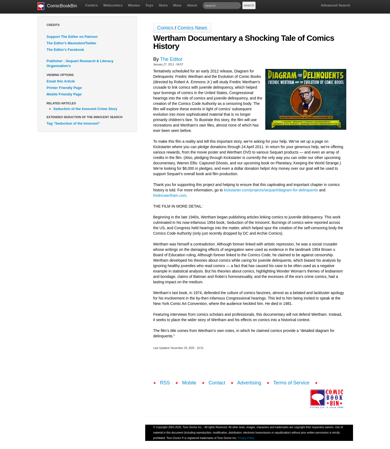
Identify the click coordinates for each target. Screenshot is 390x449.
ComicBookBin (57, 6)
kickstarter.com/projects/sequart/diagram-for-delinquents (271, 190)
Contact (217, 382)
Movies (134, 5)
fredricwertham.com (169, 195)
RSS (165, 382)
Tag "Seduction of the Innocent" (73, 123)
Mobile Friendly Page (64, 94)
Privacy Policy (246, 438)
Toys (149, 5)
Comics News (192, 28)
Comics (91, 5)
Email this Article (61, 81)
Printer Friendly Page (64, 88)
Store (163, 5)
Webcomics (113, 5)
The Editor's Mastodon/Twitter (72, 43)
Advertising (249, 382)
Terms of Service (291, 382)
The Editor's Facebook (65, 50)
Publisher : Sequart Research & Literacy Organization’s (80, 63)
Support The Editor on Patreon (72, 37)
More (177, 5)
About (192, 5)
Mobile (189, 382)
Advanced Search (335, 5)
